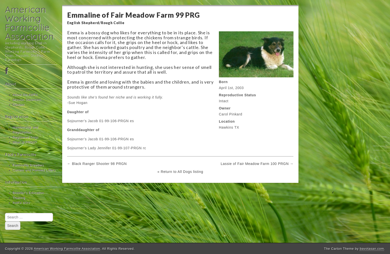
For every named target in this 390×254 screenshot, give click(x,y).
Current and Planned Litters (33, 170)
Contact (18, 104)
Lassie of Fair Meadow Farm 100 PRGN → (257, 164)
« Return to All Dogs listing (180, 172)
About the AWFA (25, 95)
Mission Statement (26, 100)
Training (18, 198)
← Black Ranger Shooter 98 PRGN (97, 164)
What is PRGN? (24, 142)
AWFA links (21, 202)
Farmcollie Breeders (28, 165)
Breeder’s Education (28, 193)
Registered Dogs (25, 137)
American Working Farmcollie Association (29, 23)
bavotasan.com (372, 249)
